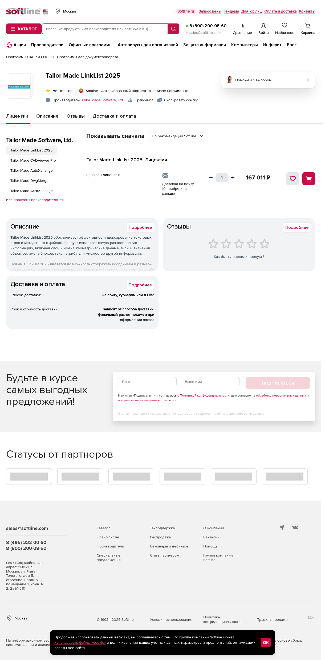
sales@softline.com (205, 32)
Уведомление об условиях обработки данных (230, 413)
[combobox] (177, 136)
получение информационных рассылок (147, 400)
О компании (213, 528)
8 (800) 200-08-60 (207, 26)
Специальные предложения (109, 557)
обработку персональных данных (281, 395)
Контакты (307, 11)
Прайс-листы (108, 537)
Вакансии (211, 537)
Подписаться (278, 383)
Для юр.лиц (251, 11)
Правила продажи (272, 619)
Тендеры (231, 11)
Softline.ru (185, 11)
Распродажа (160, 537)
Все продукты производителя (35, 200)
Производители (110, 546)
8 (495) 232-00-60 (26, 542)
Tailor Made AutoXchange (31, 170)
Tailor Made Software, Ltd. (103, 100)
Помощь (210, 546)
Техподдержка (162, 528)
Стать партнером (164, 555)
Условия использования (171, 619)
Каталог (103, 528)
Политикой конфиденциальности (204, 395)
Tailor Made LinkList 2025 (31, 150)
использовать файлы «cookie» (80, 642)
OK (266, 642)
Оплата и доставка (280, 11)
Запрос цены (210, 11)
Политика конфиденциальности (222, 619)
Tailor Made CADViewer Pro (33, 160)
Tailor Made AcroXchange (31, 191)
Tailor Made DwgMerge (29, 180)
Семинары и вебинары (169, 546)
